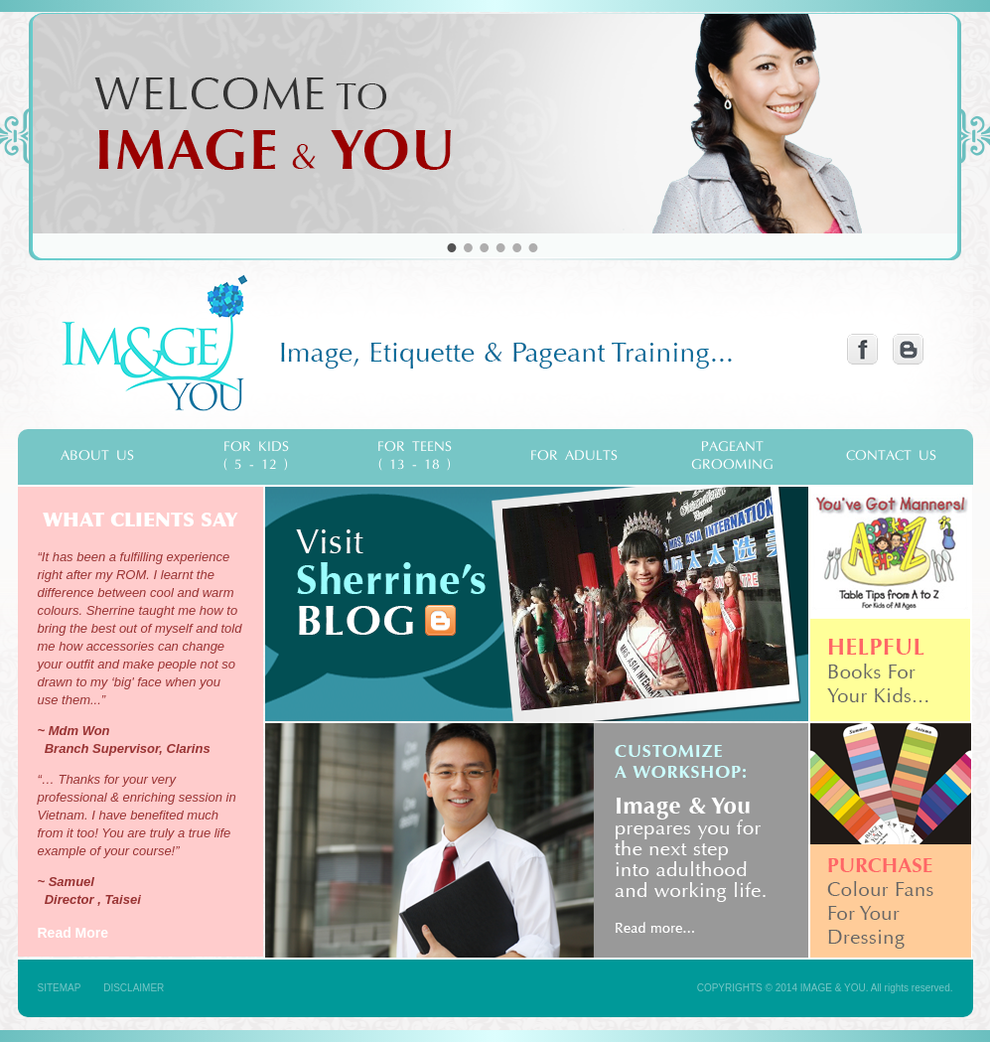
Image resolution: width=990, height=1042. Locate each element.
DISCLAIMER (133, 987)
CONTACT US (891, 456)
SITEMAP (59, 987)
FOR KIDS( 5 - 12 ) (256, 456)
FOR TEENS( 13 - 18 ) (414, 456)
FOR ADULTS (574, 456)
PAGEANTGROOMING (732, 456)
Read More (73, 933)
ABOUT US (97, 456)
